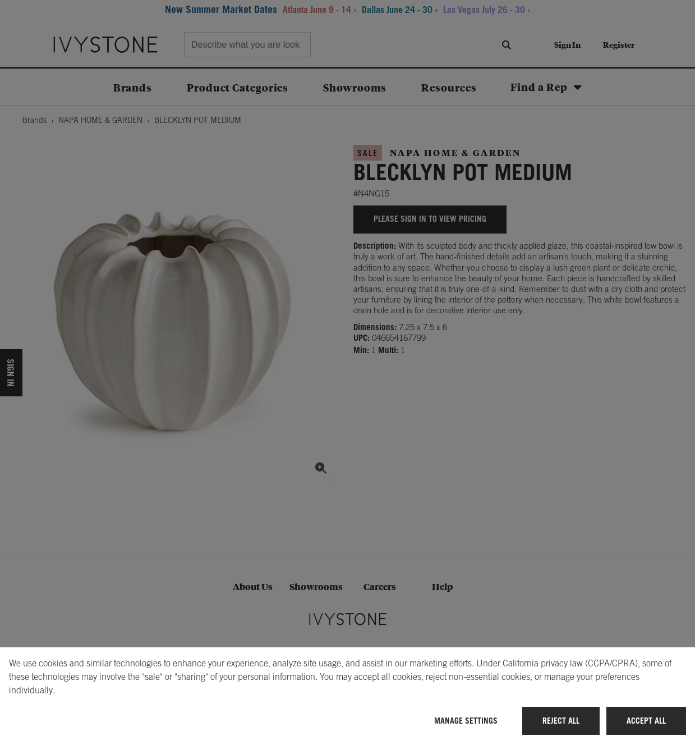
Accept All (646, 720)
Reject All (560, 720)
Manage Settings (466, 720)
